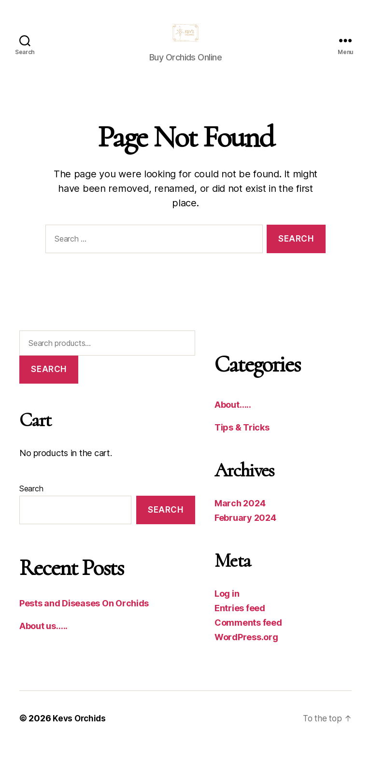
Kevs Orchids (80, 733)
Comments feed (248, 637)
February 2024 (245, 532)
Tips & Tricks (242, 442)
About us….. (43, 640)
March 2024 (239, 518)
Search (48, 383)
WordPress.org (246, 651)
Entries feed (239, 622)
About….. (232, 419)
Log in (226, 608)
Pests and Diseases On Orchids (84, 618)
